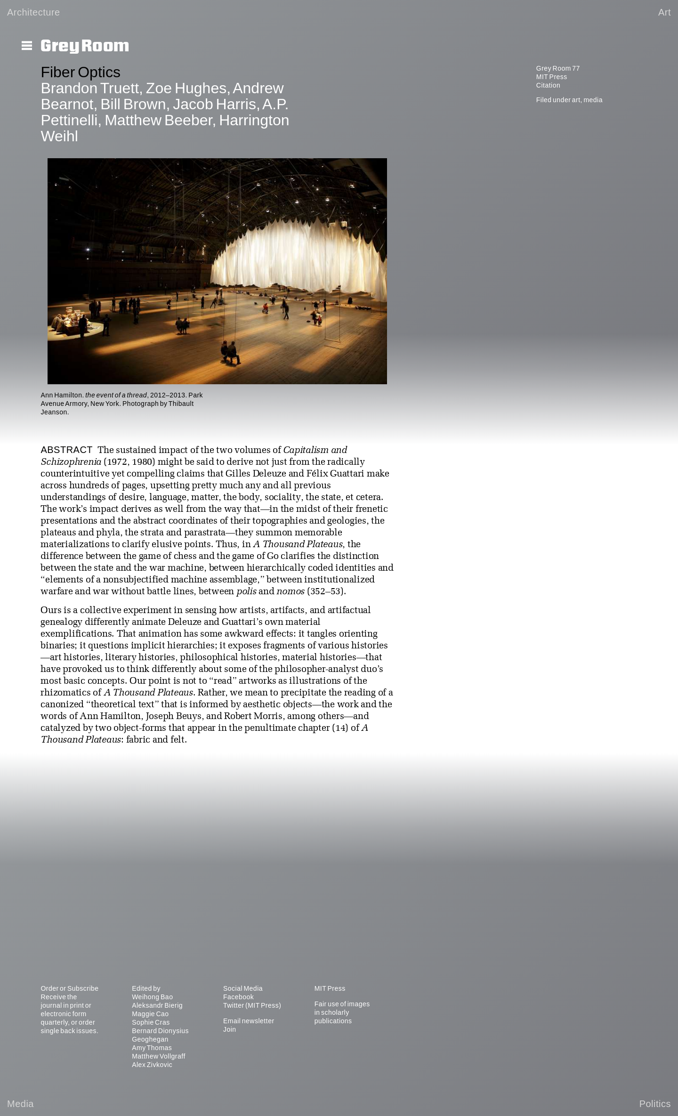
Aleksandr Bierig (157, 1005)
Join (229, 1029)
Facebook (238, 997)
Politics (655, 1104)
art (576, 100)
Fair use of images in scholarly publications (342, 1012)
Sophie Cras (151, 1022)
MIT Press (551, 77)
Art (664, 12)
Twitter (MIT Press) (252, 1005)
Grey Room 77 (558, 68)
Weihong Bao (152, 997)
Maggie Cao (150, 1014)
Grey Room (84, 46)
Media (20, 1104)
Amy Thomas (152, 1047)
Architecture (33, 12)
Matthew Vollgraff (159, 1056)
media (593, 100)
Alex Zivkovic (152, 1064)
